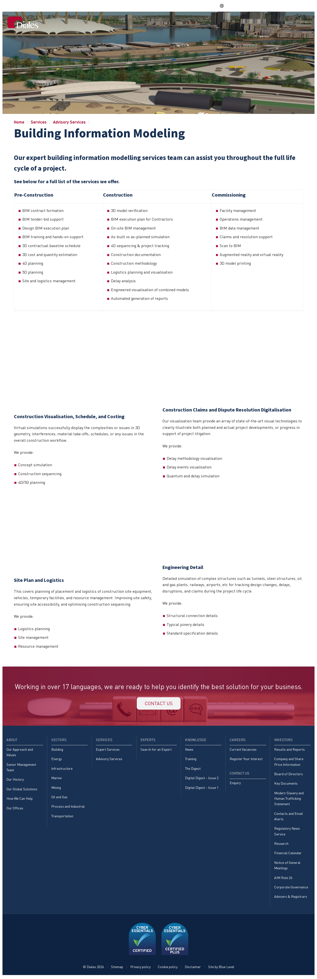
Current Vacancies (243, 750)
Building (57, 750)
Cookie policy (168, 968)
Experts (198, 23)
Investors (270, 23)
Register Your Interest (246, 759)
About (136, 23)
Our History (15, 780)
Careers (247, 23)
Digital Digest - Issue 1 (201, 788)
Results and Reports (289, 750)
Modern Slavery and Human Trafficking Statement (289, 799)
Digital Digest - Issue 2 (201, 779)
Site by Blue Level (221, 968)
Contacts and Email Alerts (288, 817)
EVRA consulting (265, 6)
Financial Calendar (288, 854)
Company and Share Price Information (288, 762)
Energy (56, 759)
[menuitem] (120, 23)
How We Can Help (19, 799)
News (189, 750)
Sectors (155, 23)
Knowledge (222, 23)
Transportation (62, 817)
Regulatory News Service (287, 832)
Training (190, 759)
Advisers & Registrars (290, 898)
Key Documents (286, 784)
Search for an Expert (156, 750)
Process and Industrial (68, 807)
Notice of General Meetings (287, 866)
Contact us (158, 703)
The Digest (193, 769)
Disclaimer (193, 968)
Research (281, 845)
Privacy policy (140, 968)
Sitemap (117, 968)
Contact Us (296, 23)
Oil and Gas (59, 798)
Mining (56, 788)
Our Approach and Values (19, 753)
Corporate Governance (291, 888)
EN (224, 6)
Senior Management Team (21, 768)
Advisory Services (69, 122)
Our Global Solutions (21, 790)
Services (177, 23)
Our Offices (14, 809)
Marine (56, 779)
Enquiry (235, 783)
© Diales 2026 (93, 968)
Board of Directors (288, 775)
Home (121, 23)
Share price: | (193, 6)
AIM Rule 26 (283, 879)
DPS (242, 6)
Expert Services (108, 750)
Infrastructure (62, 769)
